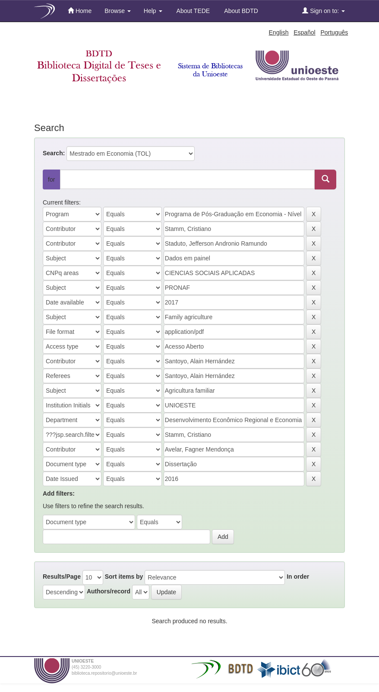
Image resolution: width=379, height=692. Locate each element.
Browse (117, 10)
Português (334, 32)
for (51, 179)
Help (153, 10)
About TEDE (192, 10)
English (279, 32)
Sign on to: (323, 10)
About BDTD (240, 10)
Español (305, 32)
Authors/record (108, 591)
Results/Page (62, 576)
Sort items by (124, 576)
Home (80, 10)
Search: (54, 153)
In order (298, 576)
